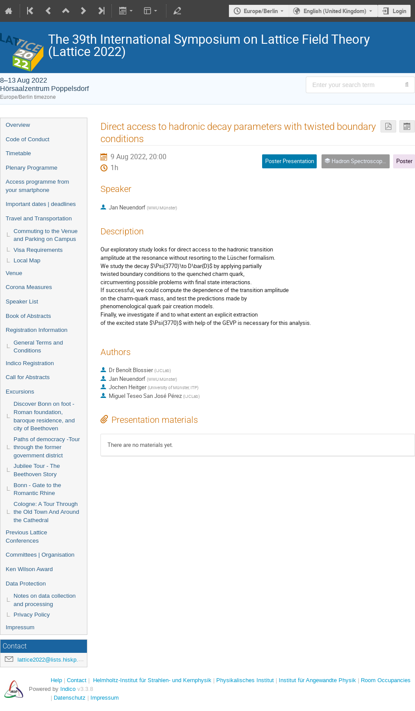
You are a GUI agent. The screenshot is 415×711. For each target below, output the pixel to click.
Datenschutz (69, 697)
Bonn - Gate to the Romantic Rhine (37, 489)
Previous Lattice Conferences (26, 536)
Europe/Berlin (261, 11)
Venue (14, 273)
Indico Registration (30, 363)
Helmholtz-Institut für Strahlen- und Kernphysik (152, 680)
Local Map (27, 260)
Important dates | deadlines (41, 204)
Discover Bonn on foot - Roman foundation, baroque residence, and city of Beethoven (44, 416)
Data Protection (26, 583)
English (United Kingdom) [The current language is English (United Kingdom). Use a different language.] (335, 11)
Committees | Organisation (40, 554)
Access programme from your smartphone (37, 185)
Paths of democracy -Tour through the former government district (47, 447)
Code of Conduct (27, 139)
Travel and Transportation (39, 218)
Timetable (18, 153)
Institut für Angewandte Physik (317, 680)
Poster (404, 161)
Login (399, 11)
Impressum (20, 627)
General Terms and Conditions (38, 346)
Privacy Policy (32, 614)
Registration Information (37, 330)
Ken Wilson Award (29, 569)
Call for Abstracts (28, 377)
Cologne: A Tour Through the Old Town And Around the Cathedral (46, 512)
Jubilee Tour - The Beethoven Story (37, 470)
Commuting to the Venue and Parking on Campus (46, 235)
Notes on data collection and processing (45, 599)
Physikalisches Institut (245, 680)
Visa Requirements (38, 250)
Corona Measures (29, 287)
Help (56, 680)
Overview (18, 125)
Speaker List (22, 301)
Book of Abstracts (28, 316)
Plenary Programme (32, 167)
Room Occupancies (385, 680)
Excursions (20, 391)
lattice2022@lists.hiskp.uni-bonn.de (62, 659)
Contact (76, 680)
